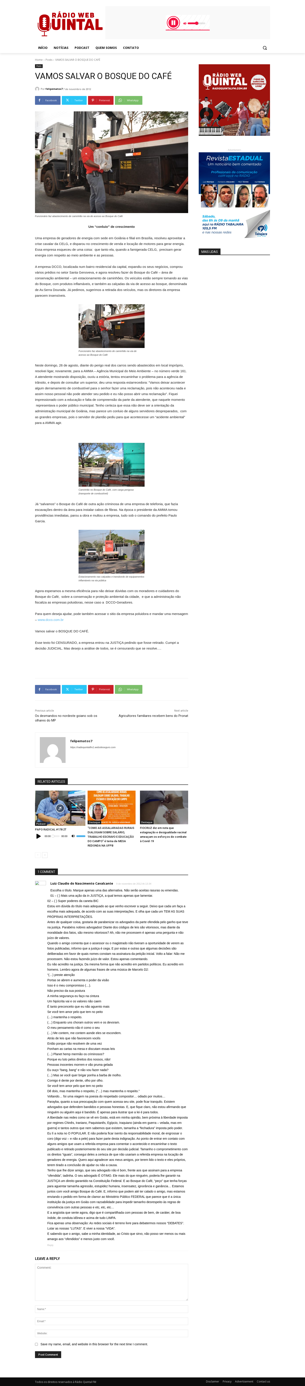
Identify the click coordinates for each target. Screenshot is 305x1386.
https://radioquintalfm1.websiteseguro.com (93, 747)
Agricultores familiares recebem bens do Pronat (153, 716)
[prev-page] (37, 855)
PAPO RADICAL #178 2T (50, 829)
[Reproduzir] (38, 836)
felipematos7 (54, 88)
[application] (60, 836)
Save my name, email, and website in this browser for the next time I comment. (94, 1344)
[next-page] (45, 855)
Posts (49, 60)
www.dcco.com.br (51, 620)
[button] (264, 47)
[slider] (56, 836)
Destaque (94, 822)
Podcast (41, 823)
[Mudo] (73, 836)
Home (39, 60)
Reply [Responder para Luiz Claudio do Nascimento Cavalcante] (50, 1245)
